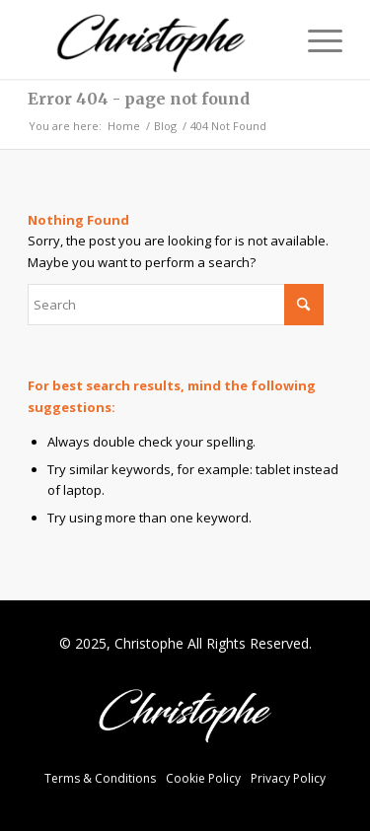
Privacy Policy (288, 778)
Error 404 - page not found (139, 98)
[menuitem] (315, 39)
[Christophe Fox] (153, 39)
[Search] (176, 304)
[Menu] (315, 39)
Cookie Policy (203, 778)
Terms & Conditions (100, 778)
